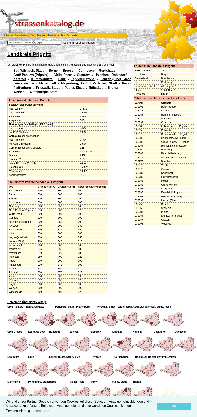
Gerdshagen (108, 70)
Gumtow (83, 75)
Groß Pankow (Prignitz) (30, 75)
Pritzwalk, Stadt (48, 87)
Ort (32, 35)
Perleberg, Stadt (105, 83)
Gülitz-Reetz (62, 75)
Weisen (18, 92)
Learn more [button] (40, 411)
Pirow (126, 83)
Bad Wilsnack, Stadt (28, 70)
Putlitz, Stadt (74, 87)
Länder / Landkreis (16, 35)
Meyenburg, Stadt (74, 83)
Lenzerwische (23, 83)
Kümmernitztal (42, 79)
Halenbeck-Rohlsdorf (111, 75)
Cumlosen (86, 70)
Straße (40, 35)
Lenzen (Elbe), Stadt (115, 79)
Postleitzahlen (56, 35)
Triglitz (113, 87)
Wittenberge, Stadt (43, 92)
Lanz (62, 79)
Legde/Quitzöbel (83, 79)
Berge (53, 70)
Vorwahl (72, 35)
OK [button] (174, 406)
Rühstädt (96, 87)
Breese (68, 70)
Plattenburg (22, 87)
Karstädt (19, 79)
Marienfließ (47, 83)
